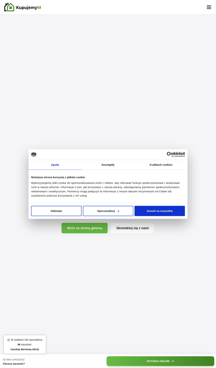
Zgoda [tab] (55, 164)
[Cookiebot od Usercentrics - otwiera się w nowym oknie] (169, 154)
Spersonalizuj (108, 210)
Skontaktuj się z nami (132, 228)
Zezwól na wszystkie (160, 210)
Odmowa (56, 210)
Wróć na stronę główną (84, 228)
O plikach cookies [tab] (161, 164)
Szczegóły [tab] (107, 164)
